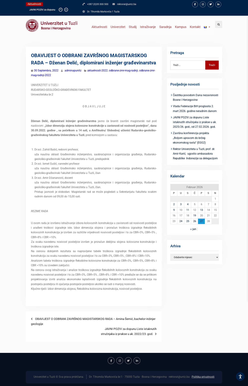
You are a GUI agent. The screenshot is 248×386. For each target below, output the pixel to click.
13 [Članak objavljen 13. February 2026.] (201, 210)
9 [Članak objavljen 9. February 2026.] (174, 210)
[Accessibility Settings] (240, 376)
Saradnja (165, 27)
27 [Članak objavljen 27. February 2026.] (201, 221)
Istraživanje (148, 27)
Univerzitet (118, 27)
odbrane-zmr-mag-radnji (123, 70)
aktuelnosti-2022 (97, 70)
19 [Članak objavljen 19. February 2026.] (194, 215)
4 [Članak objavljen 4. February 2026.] (187, 204)
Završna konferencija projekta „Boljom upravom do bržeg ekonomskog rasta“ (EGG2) (191, 137)
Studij (133, 27)
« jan (193, 229)
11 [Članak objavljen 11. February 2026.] (187, 210)
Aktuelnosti (99, 27)
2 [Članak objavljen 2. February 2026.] (174, 204)
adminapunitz (73, 70)
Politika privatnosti (203, 376)
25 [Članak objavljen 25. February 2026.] (187, 221)
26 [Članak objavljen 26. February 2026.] (194, 221)
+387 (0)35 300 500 (97, 4)
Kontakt (195, 27)
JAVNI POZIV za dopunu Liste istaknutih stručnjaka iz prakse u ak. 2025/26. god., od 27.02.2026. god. (194, 122)
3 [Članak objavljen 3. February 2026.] (181, 204)
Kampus (180, 27)
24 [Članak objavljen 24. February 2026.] (180, 221)
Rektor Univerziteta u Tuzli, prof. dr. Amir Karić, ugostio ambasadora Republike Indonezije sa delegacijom (195, 153)
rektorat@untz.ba (126, 4)
